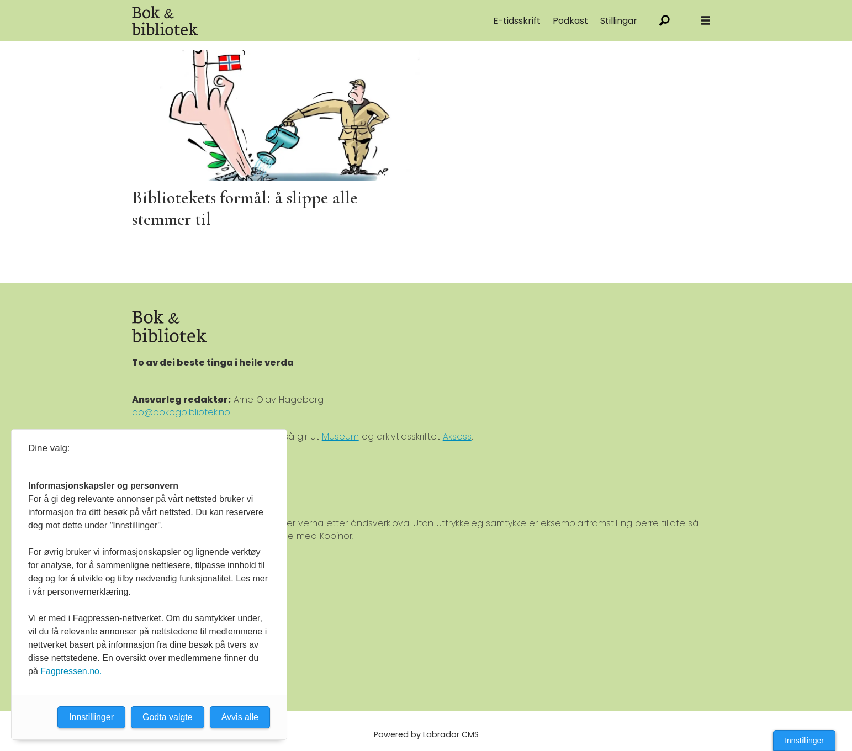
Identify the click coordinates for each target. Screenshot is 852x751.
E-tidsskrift (517, 20)
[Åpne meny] (705, 20)
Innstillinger (804, 740)
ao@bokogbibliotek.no (181, 412)
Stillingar (618, 20)
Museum (340, 436)
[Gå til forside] (165, 20)
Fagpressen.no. (71, 671)
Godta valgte (167, 717)
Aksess (457, 436)
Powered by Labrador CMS (426, 734)
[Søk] (664, 20)
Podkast (570, 20)
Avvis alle (239, 717)
